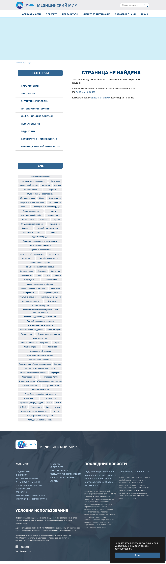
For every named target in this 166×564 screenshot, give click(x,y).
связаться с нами (100, 100)
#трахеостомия (52, 389)
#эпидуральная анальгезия (40, 423)
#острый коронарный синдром (40, 324)
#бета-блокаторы (27, 201)
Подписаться (59, 473)
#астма (57, 188)
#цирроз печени (53, 410)
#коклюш (41, 274)
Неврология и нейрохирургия (40, 149)
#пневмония (26, 337)
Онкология (28, 96)
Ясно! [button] (137, 555)
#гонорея (44, 223)
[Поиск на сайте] (134, 5)
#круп (47, 278)
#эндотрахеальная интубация (40, 419)
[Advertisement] (83, 43)
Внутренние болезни (34, 104)
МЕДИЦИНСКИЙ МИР (57, 5)
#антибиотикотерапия (40, 180)
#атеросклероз (30, 193)
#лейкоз (57, 278)
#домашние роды (40, 240)
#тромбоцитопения (40, 393)
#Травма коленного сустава (49, 384)
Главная (55, 467)
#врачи (24, 210)
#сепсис (57, 367)
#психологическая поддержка (34, 346)
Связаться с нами (62, 480)
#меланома (51, 283)
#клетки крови (26, 274)
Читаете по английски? (65, 477)
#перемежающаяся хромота (40, 328)
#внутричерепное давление (32, 206)
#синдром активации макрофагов (40, 371)
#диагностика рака (31, 236)
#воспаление (55, 206)
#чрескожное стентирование (34, 414)
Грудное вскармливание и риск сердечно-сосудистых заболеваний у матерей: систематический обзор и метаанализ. (100, 481)
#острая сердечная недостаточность (40, 320)
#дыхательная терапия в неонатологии (40, 244)
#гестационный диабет (31, 218)
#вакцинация (55, 201)
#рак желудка (30, 350)
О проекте (56, 470)
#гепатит (53, 214)
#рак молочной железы (40, 354)
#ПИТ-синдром (54, 333)
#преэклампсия (40, 341)
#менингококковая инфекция (40, 287)
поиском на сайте (85, 95)
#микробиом (28, 296)
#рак (57, 346)
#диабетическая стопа (48, 231)
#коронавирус (25, 278)
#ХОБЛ (23, 410)
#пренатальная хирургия (49, 337)
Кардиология (30, 89)
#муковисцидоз (51, 296)
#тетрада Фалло (51, 380)
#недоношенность (30, 304)
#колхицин (55, 274)
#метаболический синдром (33, 291)
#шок (56, 414)
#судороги (55, 376)
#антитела (55, 184)
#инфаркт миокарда (49, 261)
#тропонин (28, 401)
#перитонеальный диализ (31, 333)
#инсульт (26, 261)
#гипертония (53, 218)
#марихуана (29, 283)
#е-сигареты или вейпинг (40, 248)
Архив (54, 484)
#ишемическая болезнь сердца (40, 270)
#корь (38, 278)
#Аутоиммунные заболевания (40, 197)
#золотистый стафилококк (32, 257)
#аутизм (53, 193)
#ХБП (58, 406)
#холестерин (36, 410)
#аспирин (46, 188)
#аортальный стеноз (29, 188)
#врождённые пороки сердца (47, 210)
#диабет (25, 231)
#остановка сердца (40, 309)
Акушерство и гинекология (39, 142)
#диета (54, 236)
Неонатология (30, 127)
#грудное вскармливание (32, 227)
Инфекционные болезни (37, 119)
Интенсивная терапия (35, 111)
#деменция (54, 227)
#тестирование (28, 380)
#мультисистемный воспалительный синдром (40, 300)
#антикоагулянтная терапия (32, 184)
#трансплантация (29, 389)
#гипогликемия (27, 223)
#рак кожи (52, 350)
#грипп (57, 223)
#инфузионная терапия (40, 266)
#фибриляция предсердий (31, 406)
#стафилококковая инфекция (33, 376)
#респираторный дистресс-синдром (35, 367)
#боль (41, 201)
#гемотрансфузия (31, 214)
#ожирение (53, 304)
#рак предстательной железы (40, 358)
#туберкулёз (51, 401)
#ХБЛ (49, 406)
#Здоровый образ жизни (40, 253)
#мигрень (55, 291)
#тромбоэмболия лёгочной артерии (40, 397)
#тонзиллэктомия (27, 384)
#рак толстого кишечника (40, 363)
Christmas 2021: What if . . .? (134, 474)
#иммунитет (54, 257)
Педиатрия (28, 134)
